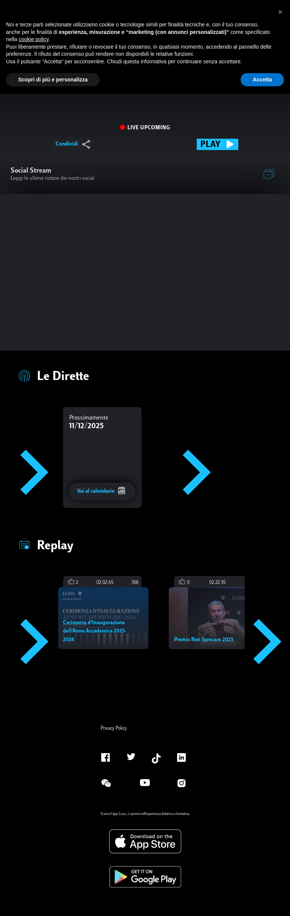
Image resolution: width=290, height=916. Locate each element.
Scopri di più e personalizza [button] (53, 80)
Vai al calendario (101, 491)
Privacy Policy (113, 728)
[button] (280, 12)
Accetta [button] (262, 80)
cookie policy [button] (33, 39)
